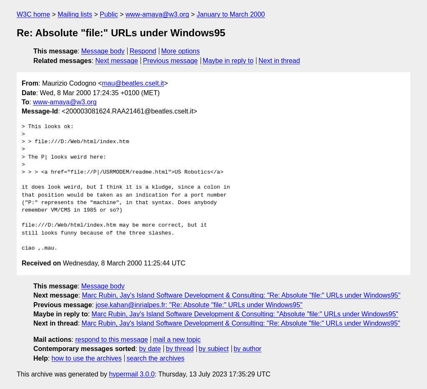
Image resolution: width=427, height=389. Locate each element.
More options (180, 51)
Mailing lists (75, 14)
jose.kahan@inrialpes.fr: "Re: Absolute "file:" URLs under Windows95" (198, 304)
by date (150, 348)
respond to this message (111, 339)
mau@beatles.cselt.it (133, 83)
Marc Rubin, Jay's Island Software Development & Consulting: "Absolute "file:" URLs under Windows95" (245, 314)
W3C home (33, 14)
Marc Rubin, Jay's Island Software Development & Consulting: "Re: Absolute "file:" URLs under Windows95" (241, 295)
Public (109, 14)
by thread (180, 348)
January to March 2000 (231, 14)
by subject (213, 348)
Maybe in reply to (228, 60)
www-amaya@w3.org (157, 14)
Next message (116, 60)
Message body (103, 51)
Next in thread (279, 60)
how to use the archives (87, 358)
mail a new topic (177, 339)
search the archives (156, 358)
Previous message (170, 60)
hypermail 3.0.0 (131, 374)
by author (247, 348)
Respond (143, 51)
